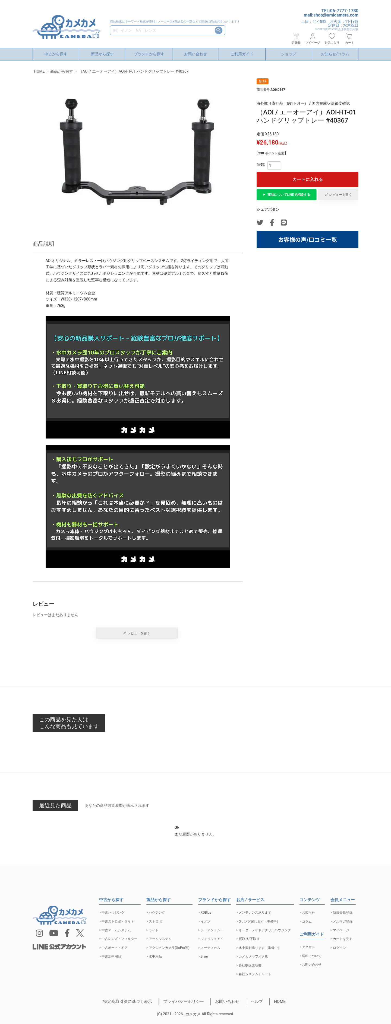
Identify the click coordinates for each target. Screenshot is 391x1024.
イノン (205, 921)
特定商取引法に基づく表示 (127, 1001)
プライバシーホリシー (183, 1001)
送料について (311, 956)
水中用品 (155, 956)
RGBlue (206, 912)
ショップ (288, 54)
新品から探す (102, 54)
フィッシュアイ (212, 939)
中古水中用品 (111, 956)
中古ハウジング (113, 912)
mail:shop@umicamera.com (331, 15)
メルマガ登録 (342, 921)
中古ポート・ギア (115, 948)
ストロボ (155, 921)
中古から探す (56, 54)
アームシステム (160, 939)
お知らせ (308, 912)
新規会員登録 (342, 912)
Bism (204, 956)
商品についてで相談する (288, 195)
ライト (154, 930)
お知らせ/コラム (335, 54)
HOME (39, 71)
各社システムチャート (255, 974)
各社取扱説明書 (250, 965)
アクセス (308, 947)
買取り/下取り (249, 939)
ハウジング (157, 912)
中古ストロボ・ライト (118, 921)
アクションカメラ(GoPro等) (169, 948)
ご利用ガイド (242, 54)
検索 (218, 30)
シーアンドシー (212, 930)
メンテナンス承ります (255, 912)
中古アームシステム (116, 930)
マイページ (341, 930)
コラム (307, 921)
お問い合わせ (195, 54)
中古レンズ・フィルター (119, 939)
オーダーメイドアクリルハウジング (265, 930)
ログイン (339, 948)
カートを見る (342, 939)
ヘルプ (257, 1001)
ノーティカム (210, 948)
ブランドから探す (149, 54)
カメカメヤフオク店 (253, 956)
